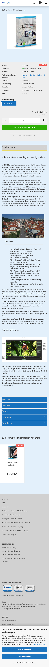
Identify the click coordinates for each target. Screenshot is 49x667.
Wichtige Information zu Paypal (12, 595)
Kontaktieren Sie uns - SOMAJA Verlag (14, 511)
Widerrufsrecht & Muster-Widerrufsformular (16, 523)
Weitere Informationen (24, 662)
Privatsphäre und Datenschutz (12, 519)
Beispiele (6, 399)
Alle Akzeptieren (24, 649)
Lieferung (6, 417)
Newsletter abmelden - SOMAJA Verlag (15, 531)
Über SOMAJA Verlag (9, 547)
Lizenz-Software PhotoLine (11, 555)
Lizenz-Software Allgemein (11, 551)
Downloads (7, 423)
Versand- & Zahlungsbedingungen (13, 527)
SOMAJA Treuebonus (9, 621)
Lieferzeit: (5, 68)
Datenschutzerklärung (38, 644)
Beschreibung (8, 147)
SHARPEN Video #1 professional (12, 464)
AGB (3, 503)
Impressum (5, 507)
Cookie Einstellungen (9, 534)
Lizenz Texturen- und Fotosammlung (14, 558)
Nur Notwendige (24, 656)
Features (6, 405)
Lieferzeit (5, 562)
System (5, 411)
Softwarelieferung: (8, 100)
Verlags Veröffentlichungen (11, 515)
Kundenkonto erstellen (9, 624)
